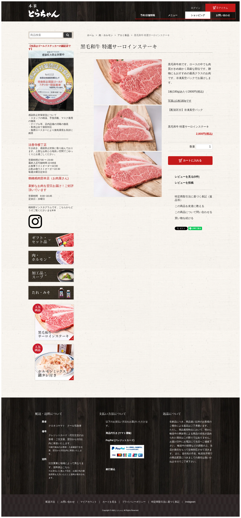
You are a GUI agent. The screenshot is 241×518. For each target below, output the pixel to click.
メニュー (172, 15)
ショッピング (198, 15)
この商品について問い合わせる (193, 212)
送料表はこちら (61, 467)
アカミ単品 (123, 35)
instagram (190, 501)
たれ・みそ (41, 293)
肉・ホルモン (106, 35)
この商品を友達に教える (189, 206)
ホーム (90, 35)
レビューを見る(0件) (187, 176)
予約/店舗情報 (147, 15)
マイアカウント (88, 501)
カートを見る (109, 501)
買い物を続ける (184, 218)
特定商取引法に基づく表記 (165, 501)
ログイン (195, 8)
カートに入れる (192, 160)
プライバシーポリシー (134, 501)
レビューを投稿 (184, 182)
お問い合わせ (223, 15)
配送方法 (50, 501)
